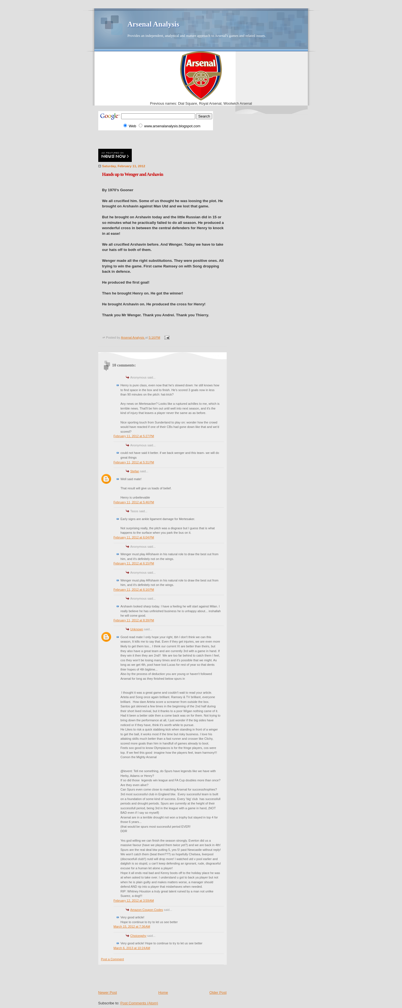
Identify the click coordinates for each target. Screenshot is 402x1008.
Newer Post (107, 992)
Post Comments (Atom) (139, 1003)
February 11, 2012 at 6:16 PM (134, 589)
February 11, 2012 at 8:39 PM (134, 620)
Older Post (217, 992)
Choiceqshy (138, 935)
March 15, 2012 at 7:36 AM (132, 926)
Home (163, 992)
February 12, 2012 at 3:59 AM (134, 900)
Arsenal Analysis (154, 24)
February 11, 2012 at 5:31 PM (134, 462)
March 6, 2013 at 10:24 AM (132, 948)
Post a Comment (112, 959)
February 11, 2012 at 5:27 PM (134, 436)
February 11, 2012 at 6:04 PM (134, 537)
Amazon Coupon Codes (146, 909)
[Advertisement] (163, 138)
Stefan (134, 471)
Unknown (136, 629)
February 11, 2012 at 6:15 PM (134, 563)
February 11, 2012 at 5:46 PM (134, 502)
